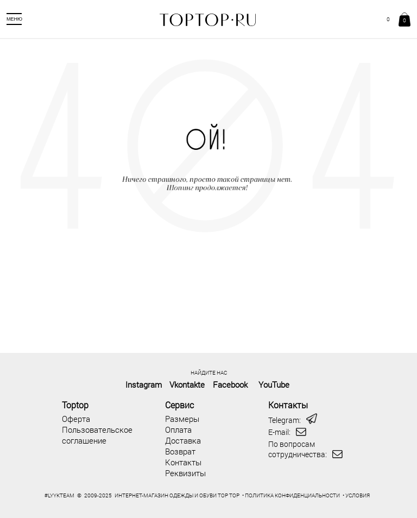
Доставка (183, 440)
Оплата (178, 429)
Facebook (230, 384)
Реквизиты (185, 473)
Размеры (182, 418)
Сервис (179, 404)
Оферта (76, 418)
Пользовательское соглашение (97, 435)
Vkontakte (187, 384)
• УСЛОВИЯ (356, 495)
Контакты (183, 462)
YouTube (273, 384)
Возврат (180, 451)
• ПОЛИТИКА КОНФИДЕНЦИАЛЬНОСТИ (291, 495)
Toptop (75, 404)
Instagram (143, 384)
